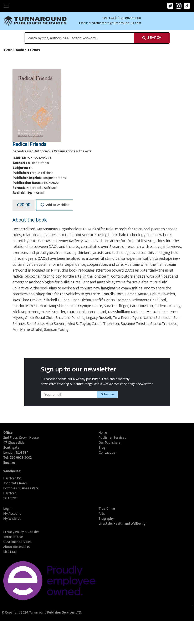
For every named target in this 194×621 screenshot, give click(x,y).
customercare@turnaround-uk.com (115, 23)
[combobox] (79, 38)
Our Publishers (110, 443)
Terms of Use (13, 537)
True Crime (107, 509)
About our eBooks (16, 547)
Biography (106, 519)
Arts (102, 514)
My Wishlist (12, 519)
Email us (9, 462)
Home (8, 50)
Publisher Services (112, 438)
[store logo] (35, 21)
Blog (102, 448)
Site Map (10, 552)
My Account (12, 514)
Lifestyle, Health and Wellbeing (122, 523)
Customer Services (17, 542)
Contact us (107, 452)
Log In (7, 509)
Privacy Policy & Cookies (21, 532)
